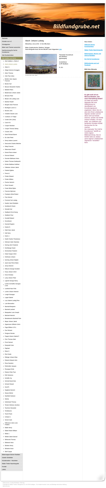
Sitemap (22, 482)
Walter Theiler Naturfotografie (93, 50)
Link (60, 49)
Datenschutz (6, 482)
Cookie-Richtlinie (14, 482)
